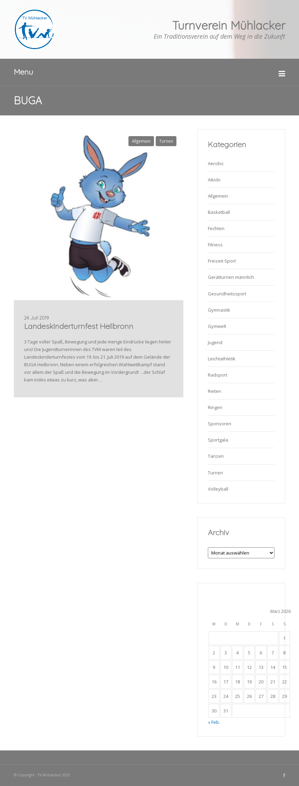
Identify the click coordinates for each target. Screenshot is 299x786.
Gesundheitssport (227, 294)
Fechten (216, 228)
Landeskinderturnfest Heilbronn (78, 326)
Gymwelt (217, 326)
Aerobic (216, 163)
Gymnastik (219, 310)
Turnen (166, 141)
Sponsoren (219, 423)
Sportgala (218, 440)
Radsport (217, 375)
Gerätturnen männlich (231, 277)
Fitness (215, 245)
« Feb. (214, 722)
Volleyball (218, 489)
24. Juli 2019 (36, 318)
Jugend (215, 342)
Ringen (215, 407)
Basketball (219, 212)
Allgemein (141, 141)
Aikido (214, 180)
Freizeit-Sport (222, 261)
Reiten (214, 391)
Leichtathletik (221, 359)
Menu (23, 72)
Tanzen (216, 456)
